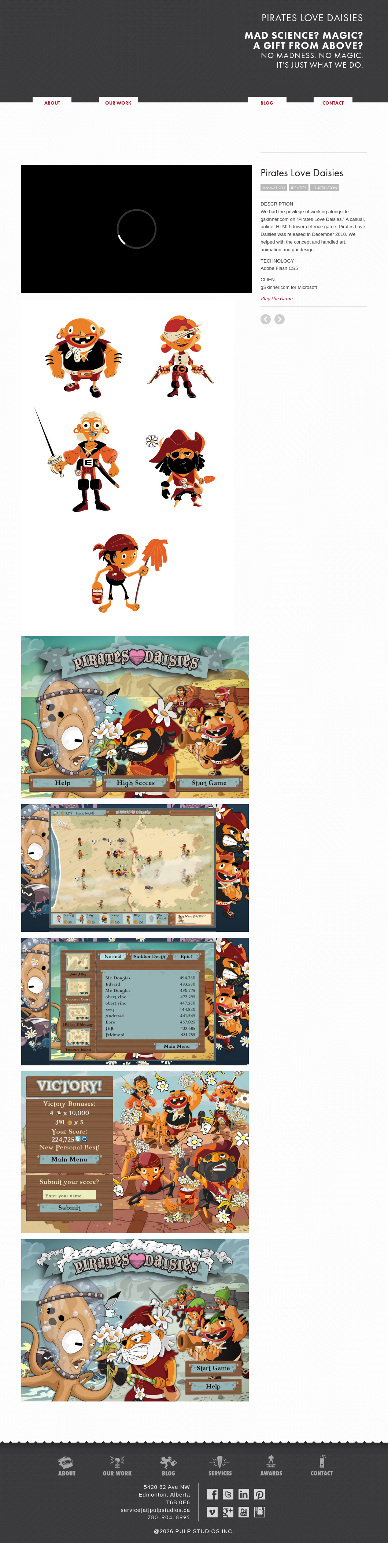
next (265, 319)
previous (279, 319)
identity (298, 187)
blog (266, 103)
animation (274, 187)
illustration (325, 187)
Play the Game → (279, 298)
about (52, 103)
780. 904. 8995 (169, 1517)
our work (118, 103)
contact (333, 103)
